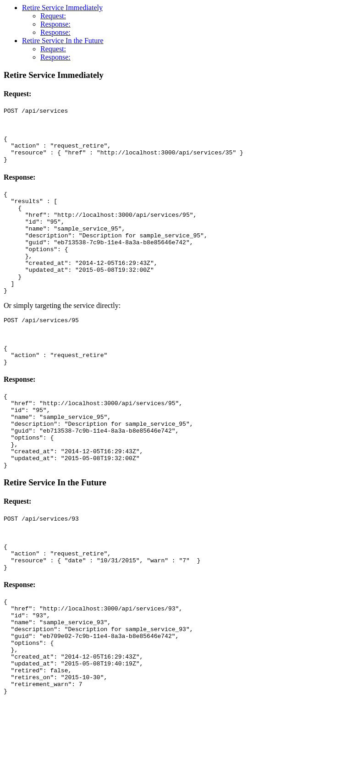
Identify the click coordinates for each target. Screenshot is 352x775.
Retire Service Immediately (62, 7)
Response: (55, 24)
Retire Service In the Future (63, 40)
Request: (53, 16)
